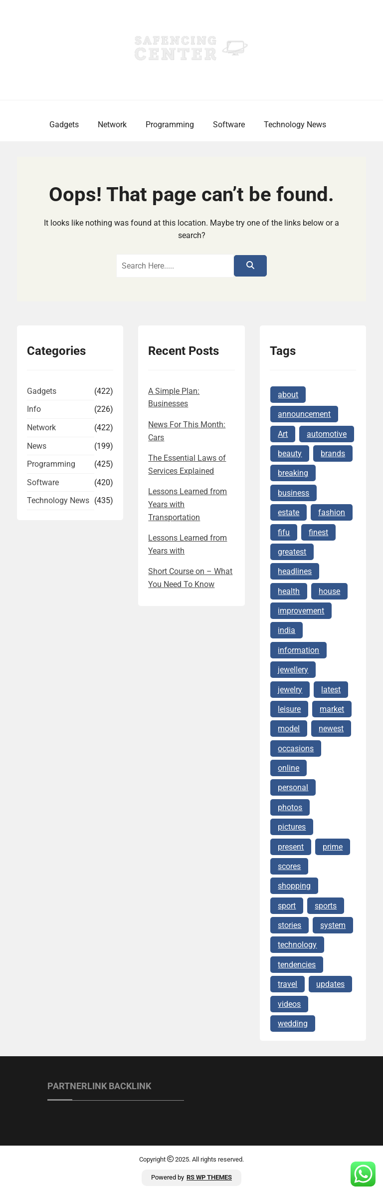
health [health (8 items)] (289, 591)
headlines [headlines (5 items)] (295, 571)
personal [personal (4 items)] (293, 787)
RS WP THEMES (209, 1177)
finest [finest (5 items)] (318, 532)
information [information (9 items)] (298, 650)
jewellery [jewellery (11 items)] (293, 669)
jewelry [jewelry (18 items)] (290, 689)
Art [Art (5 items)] (283, 434)
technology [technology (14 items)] (297, 944)
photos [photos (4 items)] (290, 807)
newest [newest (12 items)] (331, 728)
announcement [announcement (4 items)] (304, 414)
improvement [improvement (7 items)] (301, 610)
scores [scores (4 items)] (289, 866)
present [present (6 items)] (291, 847)
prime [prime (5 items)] (333, 847)
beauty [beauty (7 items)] (290, 453)
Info (34, 409)
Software (229, 124)
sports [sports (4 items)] (326, 905)
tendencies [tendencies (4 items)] (297, 964)
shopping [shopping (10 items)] (294, 886)
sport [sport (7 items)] (287, 905)
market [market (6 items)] (332, 709)
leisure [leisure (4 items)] (289, 709)
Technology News (295, 124)
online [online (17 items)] (288, 768)
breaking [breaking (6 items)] (293, 473)
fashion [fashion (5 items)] (331, 512)
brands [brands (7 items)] (333, 453)
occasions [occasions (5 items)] (296, 748)
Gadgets (64, 124)
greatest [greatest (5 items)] (292, 552)
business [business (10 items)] (293, 493)
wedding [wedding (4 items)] (293, 1023)
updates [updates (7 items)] (330, 984)
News (36, 446)
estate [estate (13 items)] (288, 512)
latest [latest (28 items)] (331, 689)
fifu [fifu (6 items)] (284, 532)
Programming (170, 124)
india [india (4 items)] (286, 630)
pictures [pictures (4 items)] (292, 827)
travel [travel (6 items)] (287, 984)
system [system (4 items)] (333, 925)
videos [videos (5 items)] (289, 1004)
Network (112, 124)
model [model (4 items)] (289, 728)
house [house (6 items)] (329, 591)
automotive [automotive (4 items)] (327, 434)
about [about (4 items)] (288, 394)
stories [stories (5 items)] (289, 925)
